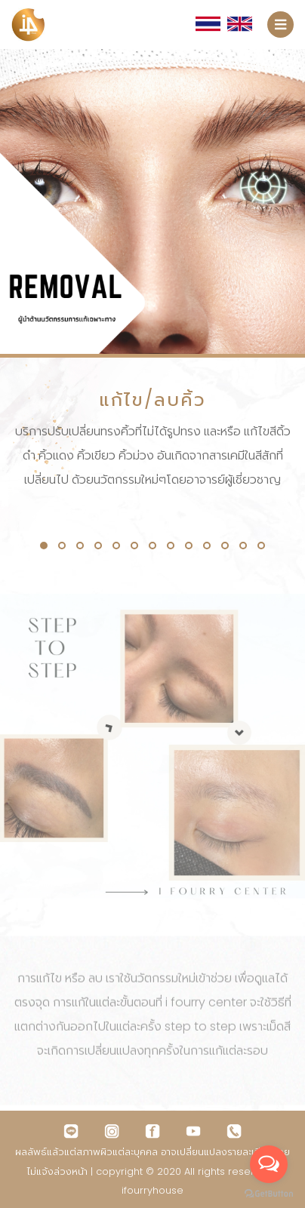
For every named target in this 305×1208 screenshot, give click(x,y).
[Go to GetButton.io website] (269, 1192)
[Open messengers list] (269, 1164)
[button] (44, 545)
